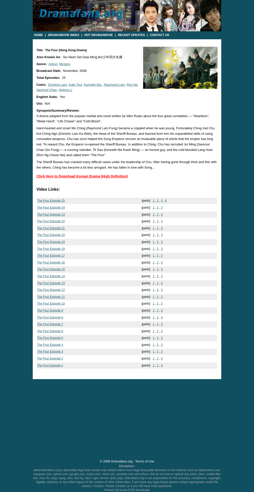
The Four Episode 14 (51, 276)
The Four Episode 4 (50, 345)
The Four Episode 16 (51, 262)
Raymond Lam (114, 85)
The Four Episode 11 (51, 297)
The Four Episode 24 (51, 207)
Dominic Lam (57, 85)
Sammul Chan (46, 90)
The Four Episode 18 (51, 249)
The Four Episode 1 (50, 365)
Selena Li (65, 90)
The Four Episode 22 (51, 221)
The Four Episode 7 (50, 324)
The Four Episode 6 (50, 331)
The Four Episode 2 (50, 358)
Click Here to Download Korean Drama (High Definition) (82, 176)
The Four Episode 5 (50, 338)
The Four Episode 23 (51, 214)
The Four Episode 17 (51, 255)
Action (52, 64)
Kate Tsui (75, 85)
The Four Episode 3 (50, 351)
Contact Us (159, 35)
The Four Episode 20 (51, 235)
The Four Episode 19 (51, 242)
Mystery (65, 64)
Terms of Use (144, 461)
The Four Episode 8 (50, 317)
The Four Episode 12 (51, 290)
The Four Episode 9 (50, 310)
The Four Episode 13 (51, 283)
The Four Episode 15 (51, 269)
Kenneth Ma (93, 85)
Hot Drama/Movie (98, 35)
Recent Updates (131, 35)
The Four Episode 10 (51, 303)
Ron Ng (132, 85)
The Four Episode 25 (51, 200)
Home (38, 35)
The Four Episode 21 (51, 228)
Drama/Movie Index (63, 35)
